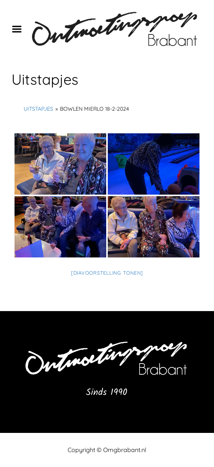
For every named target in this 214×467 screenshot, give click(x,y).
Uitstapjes (38, 108)
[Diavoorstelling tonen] (107, 273)
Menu (19, 29)
